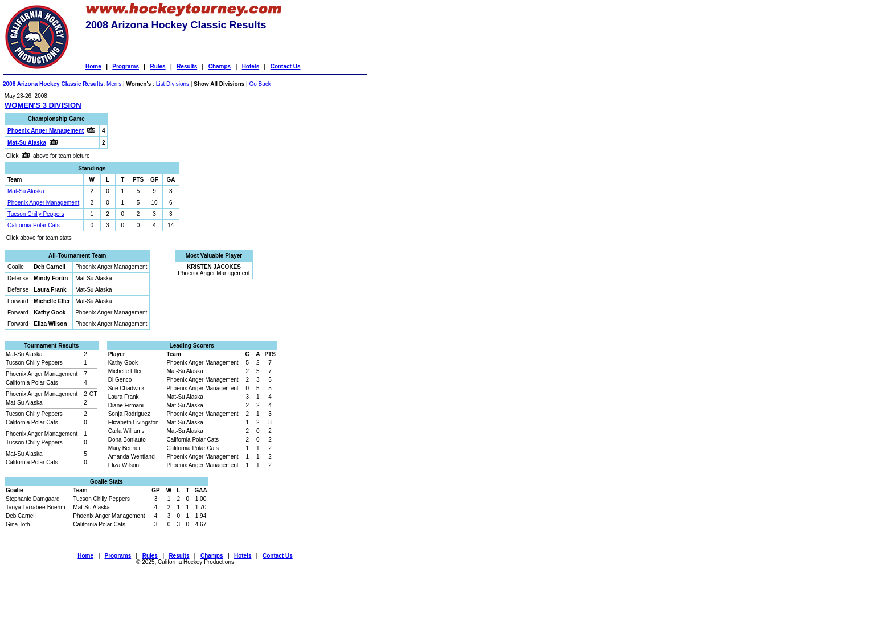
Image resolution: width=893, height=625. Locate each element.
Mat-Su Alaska (25, 191)
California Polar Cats (33, 225)
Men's (113, 84)
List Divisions (172, 84)
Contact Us (286, 66)
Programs (125, 66)
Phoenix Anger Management (43, 202)
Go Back (260, 84)
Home (93, 66)
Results (187, 66)
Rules (157, 66)
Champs (219, 66)
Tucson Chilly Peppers (35, 214)
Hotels (251, 66)
